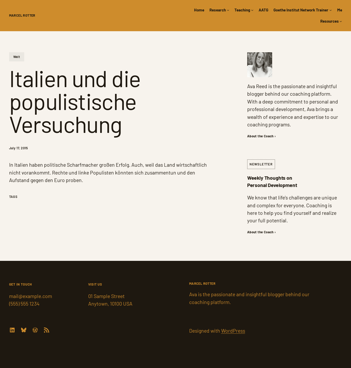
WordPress (233, 330)
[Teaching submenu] (252, 10)
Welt (16, 57)
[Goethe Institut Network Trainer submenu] (330, 10)
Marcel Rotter (22, 15)
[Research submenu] (228, 10)
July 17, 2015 (18, 148)
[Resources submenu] (341, 21)
